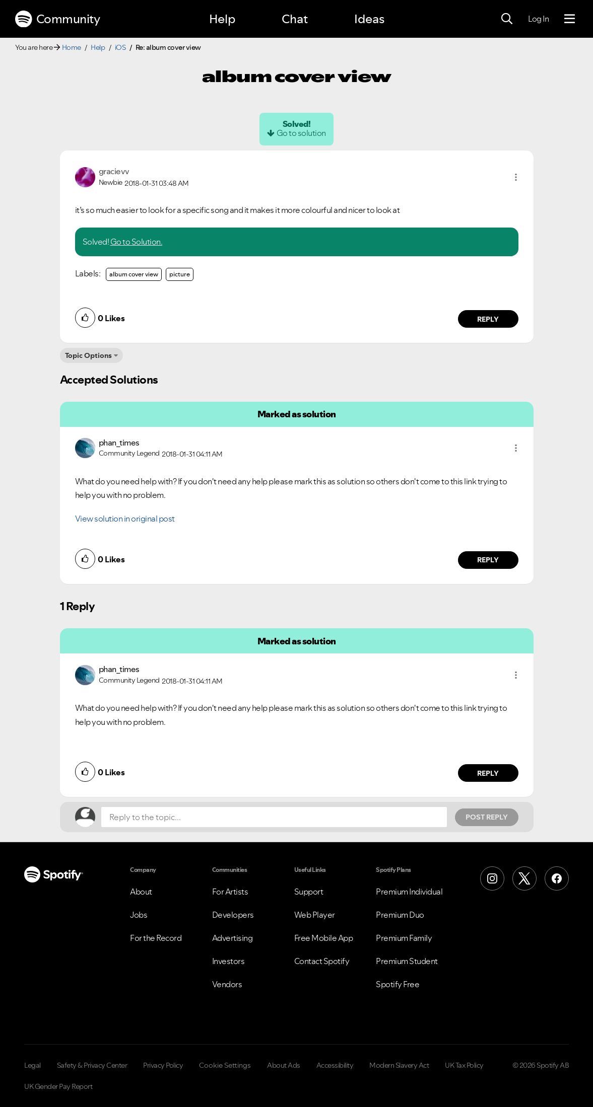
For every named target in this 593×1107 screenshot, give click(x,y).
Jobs (138, 914)
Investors (228, 961)
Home (71, 47)
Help (222, 19)
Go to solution (301, 132)
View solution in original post (125, 518)
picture (179, 274)
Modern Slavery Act (399, 1065)
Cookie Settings (225, 1065)
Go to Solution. (136, 241)
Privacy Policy (163, 1065)
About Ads (283, 1065)
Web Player (314, 914)
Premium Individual (409, 891)
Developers (233, 914)
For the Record (155, 937)
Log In (538, 18)
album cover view (133, 274)
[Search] (506, 19)
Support (308, 891)
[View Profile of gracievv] (114, 171)
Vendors (227, 984)
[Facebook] (557, 878)
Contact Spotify (322, 961)
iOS (120, 47)
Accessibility (335, 1065)
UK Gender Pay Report (58, 1086)
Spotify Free (397, 984)
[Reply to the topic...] (274, 817)
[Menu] (569, 19)
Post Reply (487, 817)
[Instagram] (492, 878)
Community (57, 19)
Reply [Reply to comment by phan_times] (488, 560)
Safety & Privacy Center (92, 1065)
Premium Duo (400, 914)
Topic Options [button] (88, 355)
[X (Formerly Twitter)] (524, 878)
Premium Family (404, 937)
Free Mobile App (323, 937)
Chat (295, 19)
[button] (515, 177)
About (141, 891)
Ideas (369, 19)
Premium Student (407, 961)
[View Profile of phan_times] (119, 442)
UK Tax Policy (464, 1065)
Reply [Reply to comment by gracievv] (488, 319)
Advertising (232, 937)
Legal (32, 1065)
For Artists (230, 891)
